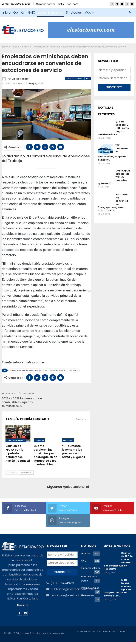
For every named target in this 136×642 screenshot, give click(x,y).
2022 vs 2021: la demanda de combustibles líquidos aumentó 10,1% (22, 402)
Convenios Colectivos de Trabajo (25, 370)
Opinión (19, 12)
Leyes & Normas (50, 12)
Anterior (12, 472)
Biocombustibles (90, 568)
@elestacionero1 (76, 486)
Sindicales (74, 12)
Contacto (72, 4)
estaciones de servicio (55, 370)
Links (61, 4)
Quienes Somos (45, 4)
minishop (73, 370)
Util (88, 78)
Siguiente (26, 472)
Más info (23, 605)
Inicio (6, 12)
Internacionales (90, 588)
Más (87, 12)
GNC (31, 12)
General (39, 440)
